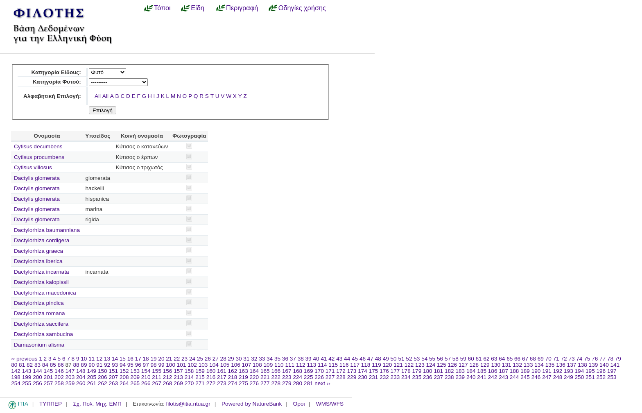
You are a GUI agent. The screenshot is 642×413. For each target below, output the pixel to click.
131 (506, 365)
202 (59, 377)
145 (48, 371)
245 (525, 377)
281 (308, 383)
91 (99, 365)
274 (232, 383)
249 (568, 377)
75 (587, 359)
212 (167, 377)
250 (579, 377)
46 (362, 359)
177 (395, 371)
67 (525, 359)
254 (15, 383)
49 (386, 359)
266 (146, 383)
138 (582, 365)
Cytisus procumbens (39, 157)
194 (579, 371)
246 (536, 377)
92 (107, 365)
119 (376, 365)
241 (481, 377)
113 (311, 365)
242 (492, 377)
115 (333, 365)
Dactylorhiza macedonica (45, 293)
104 (214, 365)
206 (102, 377)
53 (417, 359)
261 (91, 383)
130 (495, 365)
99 (161, 365)
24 (192, 359)
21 (169, 359)
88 (76, 365)
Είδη (197, 7)
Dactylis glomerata (37, 178)
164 (254, 371)
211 (156, 377)
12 (99, 359)
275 (243, 383)
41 (324, 359)
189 (525, 371)
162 (232, 371)
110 (279, 365)
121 (398, 365)
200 (37, 377)
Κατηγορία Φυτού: (57, 82)
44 (347, 359)
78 (610, 359)
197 (612, 371)
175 (373, 371)
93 (115, 365)
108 (257, 365)
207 (113, 377)
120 (387, 365)
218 (232, 377)
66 (517, 359)
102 (192, 365)
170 (319, 371)
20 (161, 359)
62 (486, 359)
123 (420, 365)
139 (593, 365)
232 (384, 377)
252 (601, 377)
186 (492, 371)
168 (297, 371)
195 (590, 371)
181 (438, 371)
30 (238, 359)
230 (362, 377)
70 (548, 359)
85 (53, 365)
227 (330, 377)
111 (289, 365)
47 (370, 359)
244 (514, 377)
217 (221, 377)
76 (595, 359)
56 (440, 359)
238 (449, 377)
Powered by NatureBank (252, 404)
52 (409, 359)
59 (463, 359)
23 (184, 359)
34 (270, 359)
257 (48, 383)
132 (517, 365)
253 (612, 377)
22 (177, 359)
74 (579, 359)
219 (243, 377)
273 (221, 383)
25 (200, 359)
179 (417, 371)
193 (568, 371)
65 (509, 359)
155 (156, 371)
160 (211, 371)
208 (124, 377)
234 (406, 377)
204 (81, 377)
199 (27, 377)
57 (448, 359)
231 (373, 377)
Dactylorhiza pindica (39, 303)
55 (432, 359)
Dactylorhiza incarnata (41, 272)
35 (277, 359)
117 (354, 365)
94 (123, 365)
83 (37, 365)
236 (427, 377)
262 (102, 383)
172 (341, 371)
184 (471, 371)
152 (124, 371)
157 (178, 371)
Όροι (299, 404)
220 (254, 377)
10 (84, 359)
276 (254, 383)
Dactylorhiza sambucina (43, 334)
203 (70, 377)
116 (344, 365)
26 (208, 359)
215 (200, 377)
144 (37, 371)
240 (471, 377)
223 (287, 377)
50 (394, 359)
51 (401, 359)
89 (84, 365)
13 (107, 359)
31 (246, 359)
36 (285, 359)
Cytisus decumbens (38, 146)
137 (571, 365)
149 (91, 371)
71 (556, 359)
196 (601, 371)
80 (14, 365)
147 (70, 371)
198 (15, 377)
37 (293, 359)
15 (123, 359)
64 (502, 359)
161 (221, 371)
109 (268, 365)
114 (322, 365)
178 (406, 371)
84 (45, 365)
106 (235, 365)
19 (153, 359)
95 (130, 365)
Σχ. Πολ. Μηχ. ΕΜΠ (97, 404)
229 (352, 377)
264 (124, 383)
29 (231, 359)
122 (409, 365)
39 (308, 359)
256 (37, 383)
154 (146, 371)
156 (167, 371)
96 (138, 365)
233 (395, 377)
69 (541, 359)
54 (424, 359)
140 (604, 365)
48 (378, 359)
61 (479, 359)
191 (547, 371)
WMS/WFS (330, 404)
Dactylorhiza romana (39, 313)
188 (514, 371)
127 (463, 365)
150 (102, 371)
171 (330, 371)
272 (211, 383)
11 (91, 359)
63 (494, 359)
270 (189, 383)
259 (70, 383)
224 (297, 377)
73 (571, 359)
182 (449, 371)
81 (22, 365)
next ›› (322, 383)
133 (528, 365)
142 (15, 371)
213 (178, 377)
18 (146, 359)
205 (91, 377)
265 (135, 383)
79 (618, 359)
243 (503, 377)
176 (384, 371)
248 (558, 377)
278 (275, 383)
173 (352, 371)
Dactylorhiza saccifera (41, 324)
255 (27, 383)
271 (200, 383)
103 (203, 365)
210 (146, 377)
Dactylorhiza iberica (38, 261)
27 (215, 359)
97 (146, 365)
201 (48, 377)
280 (297, 383)
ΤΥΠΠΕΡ (50, 404)
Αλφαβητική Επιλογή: (52, 96)
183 (460, 371)
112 (300, 365)
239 (460, 377)
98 (154, 365)
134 (539, 365)
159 (200, 371)
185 (481, 371)
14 (115, 359)
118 (366, 365)
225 (308, 377)
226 (319, 377)
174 (362, 371)
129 (485, 365)
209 (135, 377)
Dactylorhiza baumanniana (47, 230)
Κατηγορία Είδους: (56, 72)
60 (471, 359)
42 (331, 359)
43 (339, 359)
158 (189, 371)
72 (564, 359)
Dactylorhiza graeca (38, 251)
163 (243, 371)
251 (590, 377)
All (98, 96)
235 (417, 377)
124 (431, 365)
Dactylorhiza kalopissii (41, 282)
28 (223, 359)
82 (30, 365)
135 (550, 365)
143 (27, 371)
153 (135, 371)
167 (287, 371)
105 (225, 365)
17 (138, 359)
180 (427, 371)
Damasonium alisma (39, 345)
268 (167, 383)
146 (59, 371)
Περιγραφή (242, 7)
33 (262, 359)
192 (558, 371)
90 (91, 365)
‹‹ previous (24, 359)
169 (308, 371)
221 (265, 377)
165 (265, 371)
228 (341, 377)
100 (170, 365)
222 (275, 377)
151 (113, 371)
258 (59, 383)
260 (81, 383)
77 (602, 359)
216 (211, 377)
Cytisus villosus (33, 167)
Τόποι (162, 7)
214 (189, 377)
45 (355, 359)
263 (113, 383)
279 (287, 383)
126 (452, 365)
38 (301, 359)
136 (560, 365)
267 (156, 383)
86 (61, 365)
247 (547, 377)
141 (615, 365)
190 (536, 371)
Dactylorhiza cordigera (41, 240)
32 (254, 359)
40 (316, 359)
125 (441, 365)
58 (455, 359)
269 (178, 383)
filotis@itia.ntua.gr (188, 404)
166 (275, 371)
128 (474, 365)
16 (130, 359)
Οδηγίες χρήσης (302, 7)
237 (438, 377)
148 (81, 371)
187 (503, 371)
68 (533, 359)
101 (181, 365)
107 (246, 365)
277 (265, 383)
